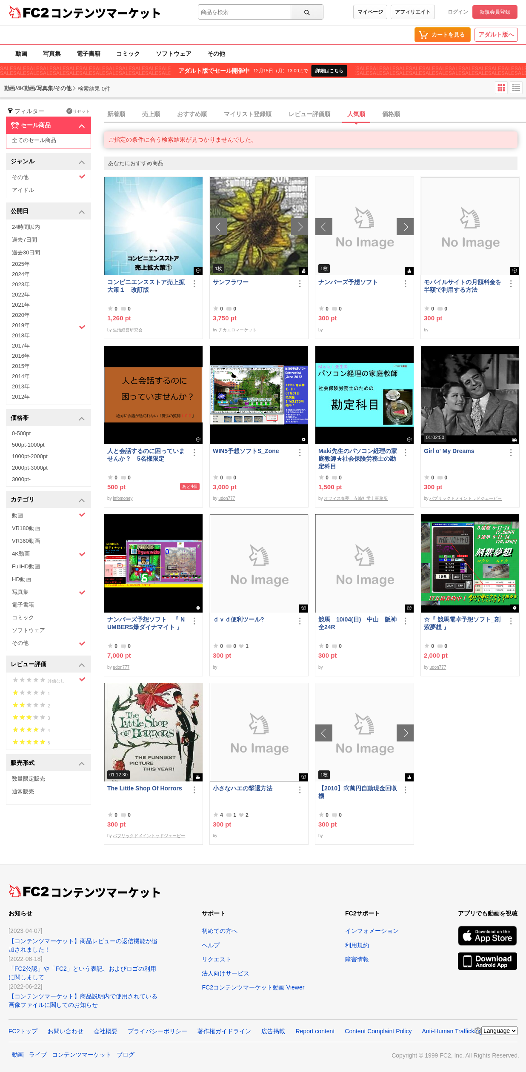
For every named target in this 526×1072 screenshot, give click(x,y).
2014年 (21, 376)
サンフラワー (231, 282)
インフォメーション (372, 930)
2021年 (21, 305)
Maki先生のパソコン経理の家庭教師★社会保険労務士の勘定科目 (357, 459)
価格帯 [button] (48, 418)
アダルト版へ (496, 34)
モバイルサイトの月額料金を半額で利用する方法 (462, 286)
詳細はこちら (329, 70)
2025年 (21, 264)
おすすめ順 (192, 114)
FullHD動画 (26, 566)
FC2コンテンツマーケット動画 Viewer (253, 987)
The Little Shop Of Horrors (144, 788)
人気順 (356, 114)
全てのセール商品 (34, 140)
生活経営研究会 (128, 330)
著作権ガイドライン (224, 1031)
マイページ (370, 12)
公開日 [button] (48, 212)
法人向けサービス (225, 973)
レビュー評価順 (309, 114)
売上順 (151, 114)
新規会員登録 (495, 12)
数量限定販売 (28, 778)
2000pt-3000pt (30, 468)
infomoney (122, 498)
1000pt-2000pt (30, 456)
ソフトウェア (174, 53)
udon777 (226, 498)
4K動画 (49, 554)
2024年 (21, 274)
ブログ (125, 1054)
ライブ (38, 1054)
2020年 (21, 315)
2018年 (21, 335)
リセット (78, 111)
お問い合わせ (65, 1031)
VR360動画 (26, 541)
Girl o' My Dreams (449, 451)
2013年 (21, 386)
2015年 (21, 366)
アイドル (23, 190)
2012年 (21, 396)
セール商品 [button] (48, 125)
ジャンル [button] (48, 162)
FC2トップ (23, 1031)
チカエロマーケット (237, 330)
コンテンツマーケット (106, 13)
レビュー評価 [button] (48, 665)
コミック (128, 53)
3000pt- (21, 479)
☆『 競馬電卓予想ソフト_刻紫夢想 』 (462, 623)
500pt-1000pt (28, 445)
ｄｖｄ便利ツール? (238, 619)
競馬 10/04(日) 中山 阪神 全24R (358, 623)
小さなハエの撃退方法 (242, 788)
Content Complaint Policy (378, 1031)
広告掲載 (273, 1031)
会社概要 (105, 1031)
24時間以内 (26, 227)
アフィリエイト (413, 12)
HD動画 (21, 579)
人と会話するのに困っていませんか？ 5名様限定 (146, 455)
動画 (21, 53)
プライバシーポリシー (157, 1031)
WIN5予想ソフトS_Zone (246, 451)
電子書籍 (88, 53)
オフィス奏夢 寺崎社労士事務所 (356, 498)
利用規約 (357, 945)
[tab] (315, 114)
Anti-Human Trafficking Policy (461, 1031)
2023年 (21, 284)
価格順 (391, 114)
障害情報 (357, 959)
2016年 (21, 356)
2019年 (49, 326)
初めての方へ (219, 930)
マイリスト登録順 (248, 114)
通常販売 (23, 791)
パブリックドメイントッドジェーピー (465, 498)
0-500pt (21, 433)
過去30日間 (26, 252)
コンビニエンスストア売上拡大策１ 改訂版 (146, 286)
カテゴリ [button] (48, 500)
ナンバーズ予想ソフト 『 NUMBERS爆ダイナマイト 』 (147, 623)
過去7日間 (24, 240)
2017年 (21, 345)
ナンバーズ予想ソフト (348, 282)
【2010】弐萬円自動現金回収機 (357, 792)
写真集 (52, 53)
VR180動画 (26, 528)
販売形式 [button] (48, 763)
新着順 (116, 114)
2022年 (21, 294)
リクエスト (217, 959)
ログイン (458, 12)
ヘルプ (211, 945)
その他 (216, 53)
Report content (314, 1031)
